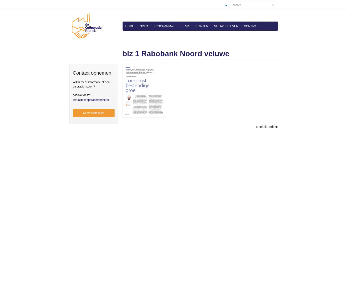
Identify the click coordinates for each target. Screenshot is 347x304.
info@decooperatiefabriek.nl (91, 99)
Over (144, 26)
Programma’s (164, 26)
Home (129, 26)
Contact (251, 26)
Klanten (201, 26)
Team (185, 26)
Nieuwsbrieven (226, 26)
